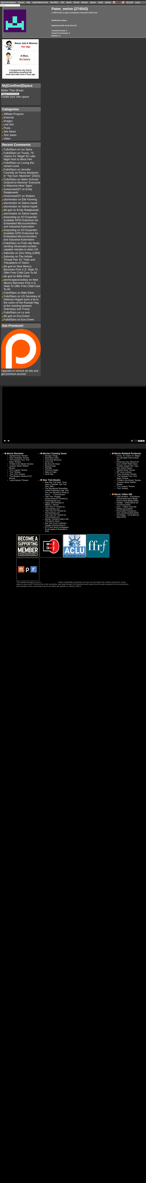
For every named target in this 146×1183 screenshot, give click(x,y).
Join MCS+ (54, 2)
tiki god (8, 209)
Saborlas (9, 252)
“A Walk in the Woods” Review (21, 464)
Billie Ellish (23, 276)
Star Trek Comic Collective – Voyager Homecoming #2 (56, 524)
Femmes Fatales (51, 470)
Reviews (84, 2)
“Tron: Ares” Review (17, 474)
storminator (10, 199)
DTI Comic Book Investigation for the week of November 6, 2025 (57, 529)
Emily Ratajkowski (18, 191)
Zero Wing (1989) (29, 252)
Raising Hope (50, 466)
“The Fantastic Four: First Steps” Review (19, 461)
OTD (62, 2)
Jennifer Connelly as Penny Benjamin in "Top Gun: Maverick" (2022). (22, 172)
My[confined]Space (8, 2)
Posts (7, 127)
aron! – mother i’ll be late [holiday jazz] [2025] (126, 508)
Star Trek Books (51, 480)
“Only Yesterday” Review (19, 458)
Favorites (84, 13)
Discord (21, 2)
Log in (137, 2)
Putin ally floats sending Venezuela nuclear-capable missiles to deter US (21, 246)
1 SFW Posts (56, 13)
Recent (76, 2)
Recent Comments (16, 145)
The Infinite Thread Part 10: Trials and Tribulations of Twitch (19, 259)
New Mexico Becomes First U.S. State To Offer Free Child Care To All (21, 269)
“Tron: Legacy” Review (18, 470)
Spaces (93, 2)
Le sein (25, 312)
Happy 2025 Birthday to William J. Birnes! (54, 504)
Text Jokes (10, 135)
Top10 (100, 2)
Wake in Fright (51, 472)
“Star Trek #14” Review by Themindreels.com (55, 512)
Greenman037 (12, 189)
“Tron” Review (14, 472)
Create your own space (15, 96)
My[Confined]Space (17, 85)
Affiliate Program (14, 113)
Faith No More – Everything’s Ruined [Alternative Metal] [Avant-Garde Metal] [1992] (128, 499)
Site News (10, 131)
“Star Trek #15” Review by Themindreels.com (55, 516)
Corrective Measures (53, 460)
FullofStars (10, 149)
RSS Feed (93, 13)
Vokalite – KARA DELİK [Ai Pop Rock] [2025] (127, 504)
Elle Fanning (29, 199)
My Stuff (130, 2)
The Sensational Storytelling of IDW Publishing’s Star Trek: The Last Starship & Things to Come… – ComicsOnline (57, 491)
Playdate (48, 468)
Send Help (49, 474)
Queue (69, 2)
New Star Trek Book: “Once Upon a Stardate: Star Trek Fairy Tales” (56, 484)
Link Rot (9, 124)
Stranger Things (51, 456)
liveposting (10, 217)
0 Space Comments (71, 13)
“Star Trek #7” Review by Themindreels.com (55, 508)
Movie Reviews (15, 453)
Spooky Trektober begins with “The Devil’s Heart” (57, 520)
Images (8, 120)
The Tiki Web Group (49, 582)
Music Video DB (123, 494)
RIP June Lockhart (124, 472)
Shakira (30, 195)
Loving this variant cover (19, 164)
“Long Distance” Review (18, 480)
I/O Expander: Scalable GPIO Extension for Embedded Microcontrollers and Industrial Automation (21, 221)
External (9, 117)
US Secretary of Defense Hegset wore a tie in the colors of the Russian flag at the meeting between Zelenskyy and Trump (22, 302)
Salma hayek (29, 202)
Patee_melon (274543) (69, 9)
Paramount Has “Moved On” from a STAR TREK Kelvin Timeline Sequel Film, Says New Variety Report (128, 465)
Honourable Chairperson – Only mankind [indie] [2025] (128, 512)
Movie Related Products (127, 453)
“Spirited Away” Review (18, 456)
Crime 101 (49, 462)
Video (7, 138)
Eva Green (23, 315)
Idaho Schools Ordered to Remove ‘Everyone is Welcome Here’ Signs (22, 182)
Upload (108, 2)
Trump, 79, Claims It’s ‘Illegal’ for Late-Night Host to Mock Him (20, 156)
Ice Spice (26, 149)
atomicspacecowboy (16, 279)
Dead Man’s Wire (52, 458)
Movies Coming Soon (54, 453)
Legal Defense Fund (40, 2)
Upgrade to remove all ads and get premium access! (21, 370)
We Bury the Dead (52, 464)
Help (28, 2)
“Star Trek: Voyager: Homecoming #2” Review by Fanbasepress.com (56, 499)
